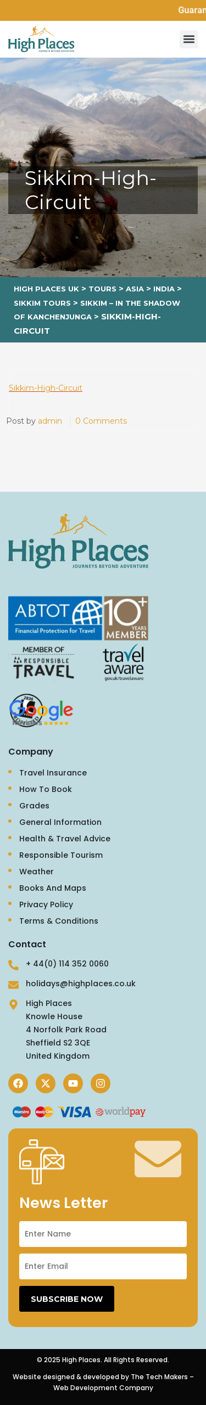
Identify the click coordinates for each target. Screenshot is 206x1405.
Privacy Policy (46, 904)
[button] (189, 39)
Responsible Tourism (61, 855)
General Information (60, 822)
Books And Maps (52, 888)
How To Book (45, 789)
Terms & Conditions (58, 920)
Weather (36, 871)
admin (50, 421)
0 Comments (101, 421)
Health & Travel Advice (64, 838)
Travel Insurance (53, 772)
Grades (34, 805)
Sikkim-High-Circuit (45, 388)
